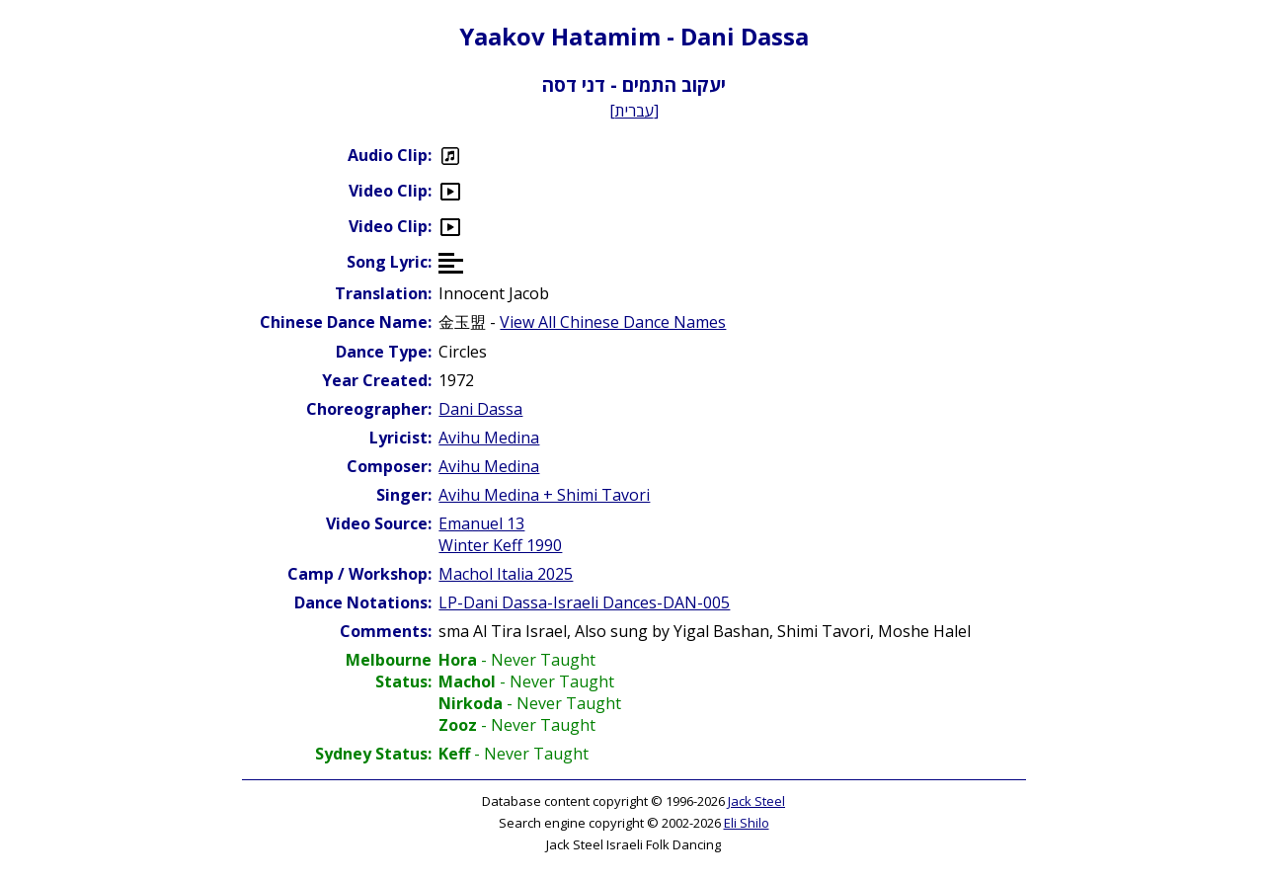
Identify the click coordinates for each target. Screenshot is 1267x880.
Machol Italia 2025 (505, 574)
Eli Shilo (746, 823)
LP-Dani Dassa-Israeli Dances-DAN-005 (584, 602)
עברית (634, 110)
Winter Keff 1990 (500, 545)
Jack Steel (756, 801)
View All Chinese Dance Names (613, 322)
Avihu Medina (488, 437)
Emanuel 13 (481, 523)
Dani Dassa (480, 409)
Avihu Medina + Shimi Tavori (544, 495)
